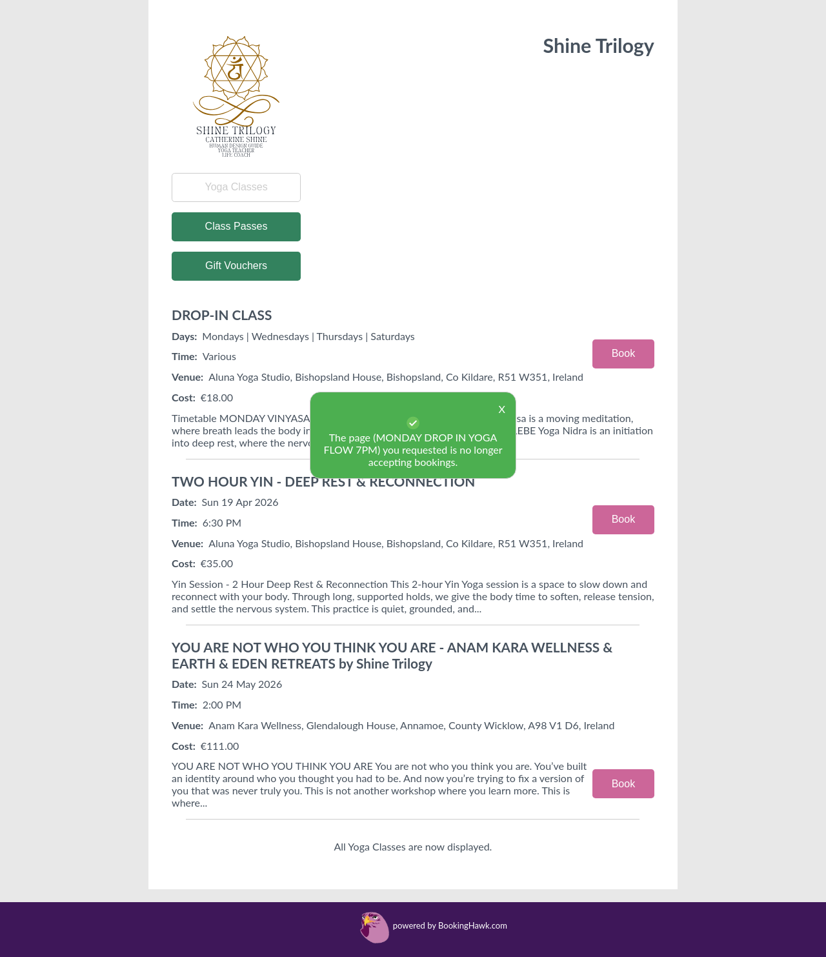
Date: (184, 502)
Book (623, 353)
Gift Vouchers (236, 265)
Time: (184, 356)
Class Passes (236, 226)
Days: (184, 336)
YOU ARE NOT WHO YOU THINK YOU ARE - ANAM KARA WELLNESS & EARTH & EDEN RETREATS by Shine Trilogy (392, 655)
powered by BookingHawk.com (450, 925)
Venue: (187, 376)
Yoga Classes (236, 186)
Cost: (184, 563)
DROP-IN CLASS (222, 315)
